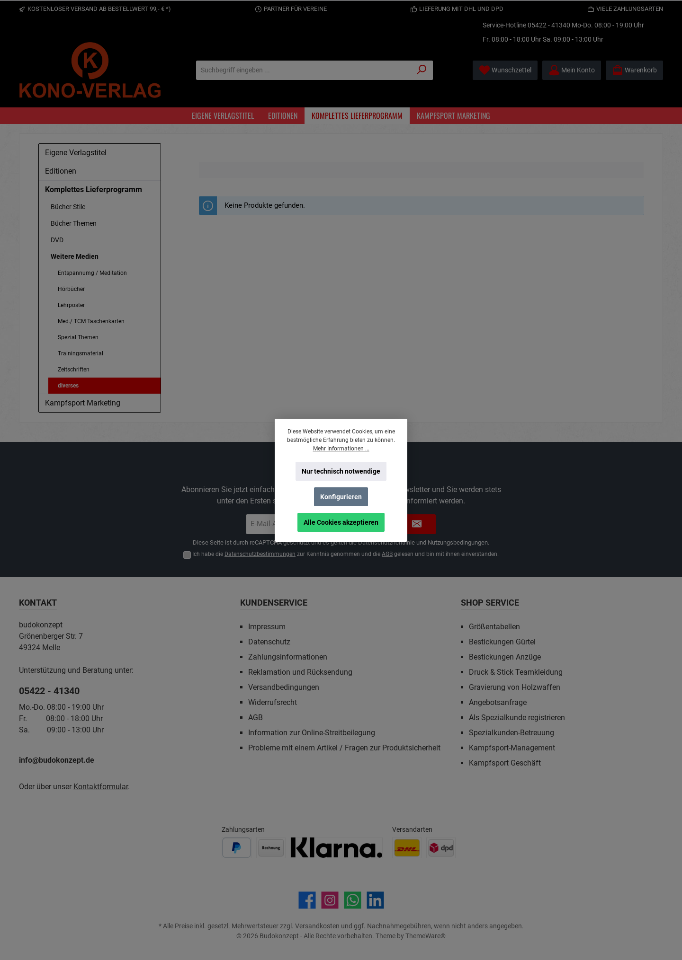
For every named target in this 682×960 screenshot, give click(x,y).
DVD (57, 240)
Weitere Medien (75, 256)
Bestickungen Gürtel (502, 641)
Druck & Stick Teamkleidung (516, 672)
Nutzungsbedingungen (458, 542)
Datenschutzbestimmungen (260, 554)
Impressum (267, 626)
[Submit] (417, 524)
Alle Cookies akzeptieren (341, 522)
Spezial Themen (78, 337)
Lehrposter (71, 305)
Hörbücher (71, 289)
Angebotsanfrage (498, 702)
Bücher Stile (68, 207)
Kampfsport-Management (512, 747)
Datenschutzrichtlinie (386, 542)
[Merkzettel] (505, 70)
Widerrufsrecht (272, 702)
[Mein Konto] (571, 70)
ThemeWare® (425, 936)
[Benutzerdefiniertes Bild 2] (271, 847)
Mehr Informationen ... (341, 448)
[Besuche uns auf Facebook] (307, 900)
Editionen (60, 171)
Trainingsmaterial (80, 353)
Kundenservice (273, 603)
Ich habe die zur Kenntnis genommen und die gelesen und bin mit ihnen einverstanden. (345, 554)
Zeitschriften (74, 369)
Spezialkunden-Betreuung (511, 732)
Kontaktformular (100, 786)
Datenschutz (269, 641)
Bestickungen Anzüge (505, 656)
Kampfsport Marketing (82, 402)
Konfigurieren (341, 497)
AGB (387, 554)
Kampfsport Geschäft (505, 762)
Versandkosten (317, 926)
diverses (68, 385)
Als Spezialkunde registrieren (517, 717)
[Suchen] (422, 70)
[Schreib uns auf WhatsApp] (352, 900)
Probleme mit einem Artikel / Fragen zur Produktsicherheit (344, 747)
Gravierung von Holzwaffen (514, 687)
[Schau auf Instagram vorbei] (330, 900)
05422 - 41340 (549, 25)
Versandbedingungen (283, 687)
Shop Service (490, 603)
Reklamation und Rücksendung (300, 672)
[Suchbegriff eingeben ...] (303, 70)
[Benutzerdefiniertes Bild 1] (236, 847)
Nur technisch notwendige (341, 471)
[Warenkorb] (634, 70)
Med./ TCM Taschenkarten (91, 321)
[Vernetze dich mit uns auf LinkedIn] (375, 900)
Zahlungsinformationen (287, 656)
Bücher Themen (74, 223)
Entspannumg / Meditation (92, 273)
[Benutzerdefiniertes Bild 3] (336, 847)
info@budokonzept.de (56, 760)
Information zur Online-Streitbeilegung (311, 732)
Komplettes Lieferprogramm (93, 189)
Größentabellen (494, 626)
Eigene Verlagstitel (76, 152)
